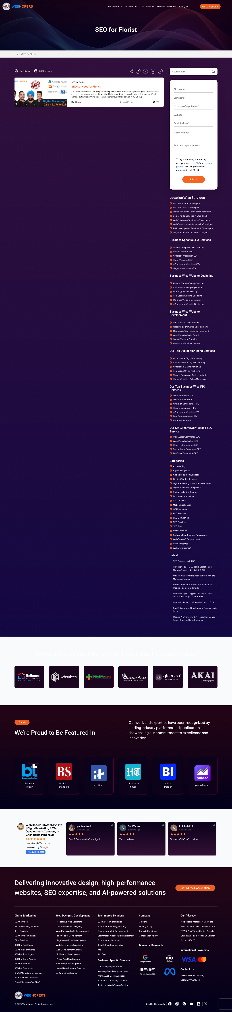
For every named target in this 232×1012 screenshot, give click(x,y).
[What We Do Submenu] (138, 6)
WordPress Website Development (72, 931)
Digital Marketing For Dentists (28, 973)
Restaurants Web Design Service (113, 985)
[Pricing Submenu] (187, 6)
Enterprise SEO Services (26, 977)
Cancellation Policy (148, 935)
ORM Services (21, 940)
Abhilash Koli (186, 826)
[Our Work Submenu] (153, 6)
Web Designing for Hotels (110, 966)
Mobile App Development (68, 954)
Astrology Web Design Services (113, 971)
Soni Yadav (134, 826)
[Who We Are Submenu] (121, 6)
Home (17, 54)
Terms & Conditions (148, 931)
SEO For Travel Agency (25, 959)
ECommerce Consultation (110, 921)
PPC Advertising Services (26, 926)
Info (99, 949)
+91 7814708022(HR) (190, 980)
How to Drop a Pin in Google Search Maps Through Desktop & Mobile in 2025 (192, 568)
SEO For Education (23, 968)
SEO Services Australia (25, 935)
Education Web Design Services (113, 980)
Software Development (67, 973)
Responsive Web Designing (69, 921)
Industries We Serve (166, 6)
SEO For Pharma (22, 963)
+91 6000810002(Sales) (192, 975)
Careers (143, 921)
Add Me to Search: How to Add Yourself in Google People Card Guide (192, 586)
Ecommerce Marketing (108, 940)
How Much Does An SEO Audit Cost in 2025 (193, 602)
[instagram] (177, 1003)
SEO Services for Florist (86, 86)
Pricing (182, 6)
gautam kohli (84, 826)
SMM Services (21, 931)
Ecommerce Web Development (113, 931)
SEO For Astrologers (24, 954)
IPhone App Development (68, 959)
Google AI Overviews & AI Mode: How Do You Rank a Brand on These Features (194, 618)
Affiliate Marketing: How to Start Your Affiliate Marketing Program (194, 577)
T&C (198, 163)
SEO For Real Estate (24, 945)
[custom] (138, 71)
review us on (36, 851)
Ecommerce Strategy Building (112, 926)
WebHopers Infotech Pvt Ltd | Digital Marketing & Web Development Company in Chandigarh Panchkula (44, 829)
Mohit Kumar (76, 102)
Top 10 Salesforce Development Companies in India (195, 609)
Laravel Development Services (70, 968)
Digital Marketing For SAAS (27, 982)
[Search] (213, 72)
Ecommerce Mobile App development (116, 935)
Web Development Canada (69, 949)
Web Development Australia (69, 945)
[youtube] (191, 1003)
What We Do (130, 6)
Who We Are (113, 6)
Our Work (146, 6)
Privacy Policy (145, 926)
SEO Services (21, 921)
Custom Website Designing (69, 926)
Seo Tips (102, 954)
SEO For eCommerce (24, 949)
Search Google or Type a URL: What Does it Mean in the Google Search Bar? (193, 595)
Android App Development (68, 963)
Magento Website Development (71, 940)
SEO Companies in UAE (184, 561)
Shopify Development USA (110, 945)
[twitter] (205, 1003)
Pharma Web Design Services (111, 975)
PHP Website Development (69, 935)
